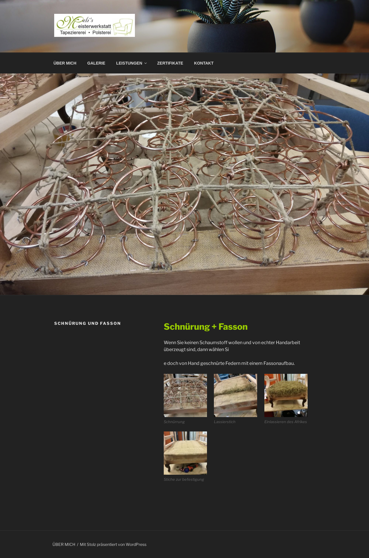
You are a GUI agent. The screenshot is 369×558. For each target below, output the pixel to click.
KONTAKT (203, 63)
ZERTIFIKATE (170, 63)
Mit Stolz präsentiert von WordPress (113, 544)
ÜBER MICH (65, 63)
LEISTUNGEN (132, 63)
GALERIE (96, 63)
